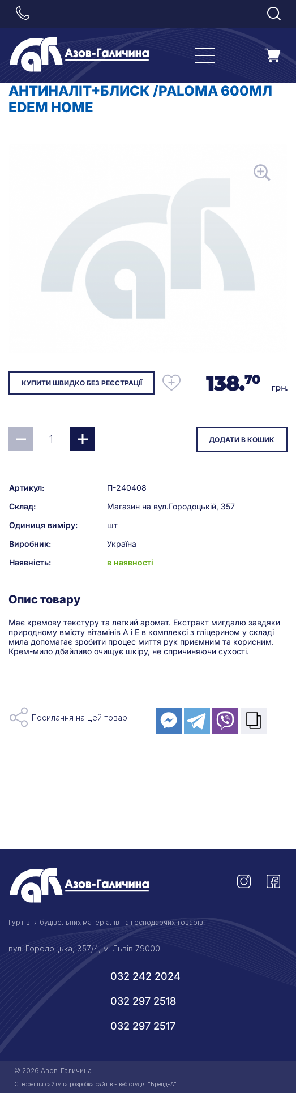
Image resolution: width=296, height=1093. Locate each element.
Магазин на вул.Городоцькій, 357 (171, 506)
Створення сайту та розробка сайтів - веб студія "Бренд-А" (95, 1084)
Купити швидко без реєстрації (82, 383)
